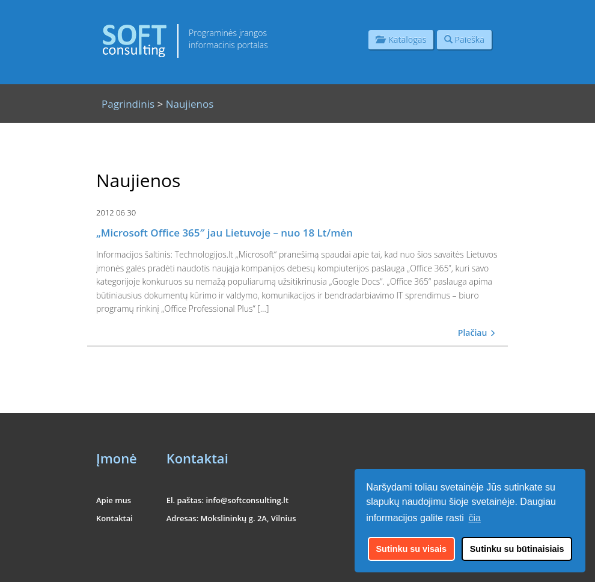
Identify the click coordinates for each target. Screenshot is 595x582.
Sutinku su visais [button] (411, 549)
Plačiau (477, 332)
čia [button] (475, 518)
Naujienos (190, 104)
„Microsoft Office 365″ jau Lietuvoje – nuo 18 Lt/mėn (224, 233)
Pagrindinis (128, 104)
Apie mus (113, 500)
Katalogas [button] (401, 39)
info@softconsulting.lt (247, 500)
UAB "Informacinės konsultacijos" (450, 565)
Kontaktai (114, 518)
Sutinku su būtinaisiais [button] (517, 549)
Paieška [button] (464, 39)
